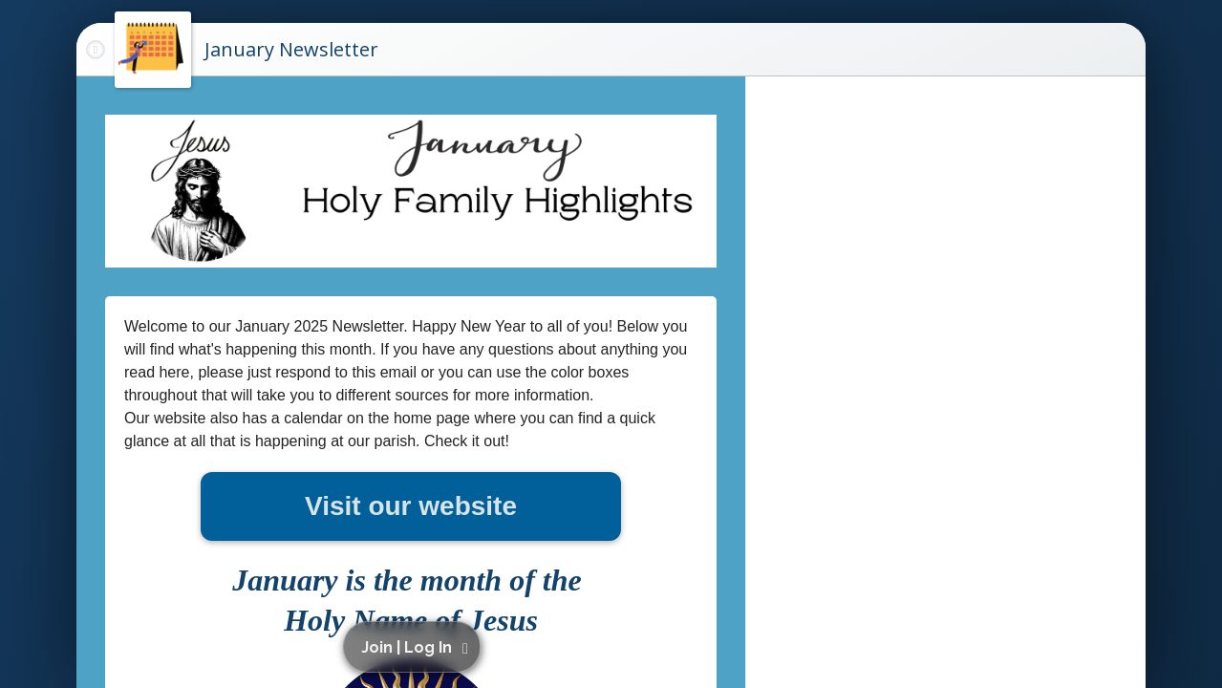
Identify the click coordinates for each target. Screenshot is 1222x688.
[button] (415, 647)
